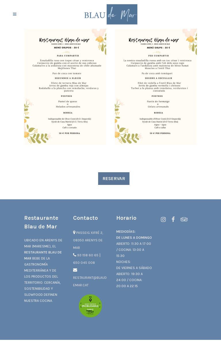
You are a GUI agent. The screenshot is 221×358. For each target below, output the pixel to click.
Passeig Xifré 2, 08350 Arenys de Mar (88, 240)
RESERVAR (113, 178)
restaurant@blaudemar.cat (90, 277)
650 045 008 (84, 263)
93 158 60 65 (86, 255)
